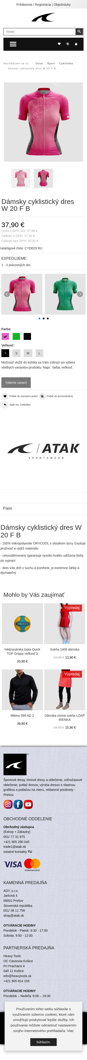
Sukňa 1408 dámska (64, 649)
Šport (51, 63)
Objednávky (62, 4)
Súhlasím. (43, 1042)
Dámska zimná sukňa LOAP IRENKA (65, 718)
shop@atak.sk (13, 942)
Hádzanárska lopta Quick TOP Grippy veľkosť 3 (22, 651)
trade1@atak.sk (14, 873)
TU (30, 878)
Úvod (39, 63)
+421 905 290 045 (16, 868)
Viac (70, 1031)
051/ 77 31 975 (14, 863)
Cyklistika (66, 63)
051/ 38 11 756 (14, 937)
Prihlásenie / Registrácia (33, 4)
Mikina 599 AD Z (22, 715)
